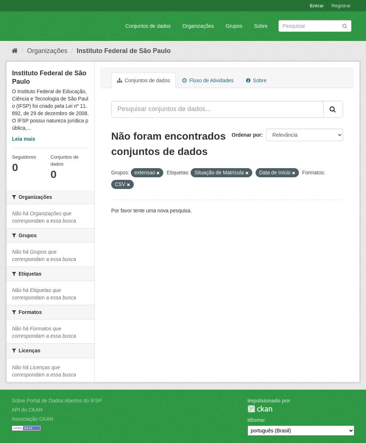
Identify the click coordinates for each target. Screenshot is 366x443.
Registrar (341, 5)
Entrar (317, 5)
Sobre (261, 26)
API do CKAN (27, 410)
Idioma (256, 420)
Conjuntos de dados (148, 26)
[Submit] (345, 25)
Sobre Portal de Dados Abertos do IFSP (57, 401)
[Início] (15, 50)
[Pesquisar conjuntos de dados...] (217, 109)
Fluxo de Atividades (207, 80)
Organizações (198, 26)
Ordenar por (246, 135)
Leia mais (23, 139)
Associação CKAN (32, 419)
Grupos (234, 26)
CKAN (260, 409)
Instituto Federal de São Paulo (124, 50)
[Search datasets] (315, 26)
